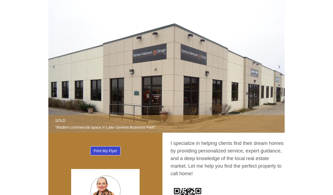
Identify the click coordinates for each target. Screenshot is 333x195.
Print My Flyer (105, 151)
